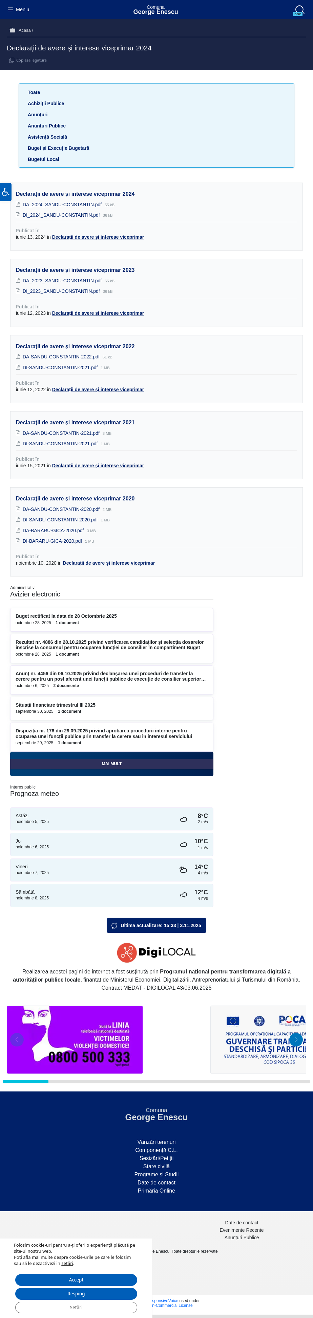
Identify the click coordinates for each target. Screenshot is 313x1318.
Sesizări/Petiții (156, 1158)
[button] (6, 196)
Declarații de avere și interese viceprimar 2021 (75, 422)
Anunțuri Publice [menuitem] (242, 1237)
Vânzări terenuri (157, 1142)
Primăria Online (156, 1191)
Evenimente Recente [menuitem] (242, 1230)
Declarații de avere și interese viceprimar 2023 (75, 270)
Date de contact (156, 1182)
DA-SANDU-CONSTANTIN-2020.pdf (62, 509)
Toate (34, 92)
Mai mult (112, 763)
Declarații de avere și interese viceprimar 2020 (75, 498)
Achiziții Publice (46, 103)
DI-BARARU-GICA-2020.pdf (53, 541)
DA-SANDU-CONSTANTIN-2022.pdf (62, 356)
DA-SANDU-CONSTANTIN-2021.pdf (62, 433)
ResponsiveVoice (162, 1300)
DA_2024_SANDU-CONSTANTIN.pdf (63, 204)
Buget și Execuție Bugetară (58, 148)
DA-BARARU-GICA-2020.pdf (54, 530)
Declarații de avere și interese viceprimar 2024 (75, 194)
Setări (76, 1307)
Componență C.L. (156, 1150)
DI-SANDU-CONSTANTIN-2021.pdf (61, 367)
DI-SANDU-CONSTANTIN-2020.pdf (61, 519)
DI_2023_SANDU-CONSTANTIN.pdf (62, 291)
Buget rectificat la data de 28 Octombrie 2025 (66, 616)
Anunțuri (37, 114)
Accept (76, 1278)
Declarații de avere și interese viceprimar (98, 237)
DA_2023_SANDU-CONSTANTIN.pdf (63, 280)
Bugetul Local (43, 159)
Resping (76, 1293)
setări (67, 1262)
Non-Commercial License (170, 1305)
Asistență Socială (47, 137)
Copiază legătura (31, 60)
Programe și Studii (156, 1174)
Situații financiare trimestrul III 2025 (56, 705)
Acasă (25, 30)
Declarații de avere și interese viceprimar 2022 (75, 346)
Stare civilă (156, 1166)
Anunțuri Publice (47, 125)
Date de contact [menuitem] (241, 1222)
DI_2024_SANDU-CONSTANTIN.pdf (62, 215)
